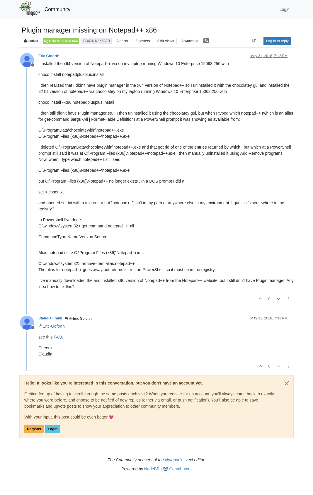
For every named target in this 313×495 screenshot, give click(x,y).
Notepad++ (175, 459)
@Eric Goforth (78, 319)
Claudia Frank (50, 318)
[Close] (286, 383)
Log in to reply (277, 41)
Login (52, 429)
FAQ (58, 337)
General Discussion (61, 41)
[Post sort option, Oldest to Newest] (254, 41)
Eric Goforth (48, 56)
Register (34, 429)
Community (58, 9)
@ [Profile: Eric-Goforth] (51, 326)
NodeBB (151, 469)
